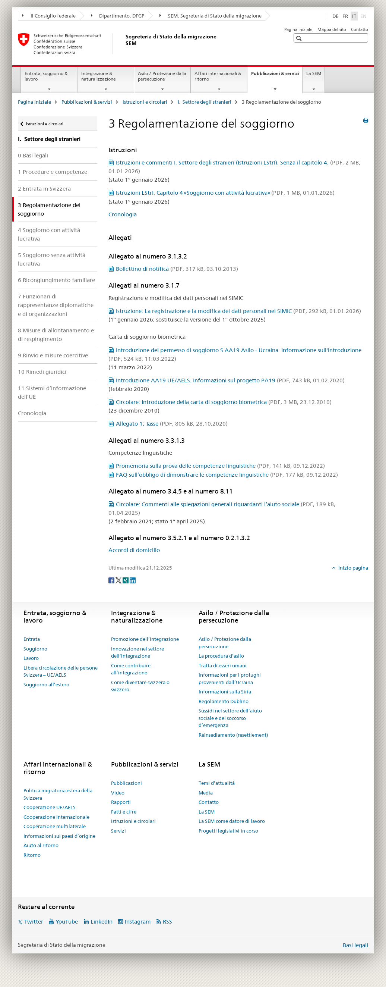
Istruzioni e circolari (145, 102)
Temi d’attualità (217, 783)
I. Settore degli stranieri (204, 102)
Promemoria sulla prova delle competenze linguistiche (220, 465)
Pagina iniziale (298, 29)
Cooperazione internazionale (56, 817)
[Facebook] (112, 580)
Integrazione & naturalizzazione (98, 76)
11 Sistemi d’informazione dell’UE (52, 392)
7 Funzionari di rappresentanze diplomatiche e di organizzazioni (56, 305)
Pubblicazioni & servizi (276, 75)
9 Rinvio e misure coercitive (53, 355)
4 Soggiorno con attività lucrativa (49, 234)
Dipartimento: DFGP (118, 15)
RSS (167, 921)
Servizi (118, 831)
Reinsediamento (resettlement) (233, 735)
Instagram (138, 921)
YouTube (67, 921)
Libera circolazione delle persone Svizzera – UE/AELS (60, 671)
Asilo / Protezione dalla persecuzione (162, 76)
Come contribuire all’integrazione (131, 669)
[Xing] (126, 580)
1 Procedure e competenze (52, 171)
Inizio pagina (352, 568)
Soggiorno (35, 649)
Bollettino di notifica (177, 268)
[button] (300, 38)
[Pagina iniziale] (124, 43)
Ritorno (32, 855)
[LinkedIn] (133, 580)
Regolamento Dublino (224, 701)
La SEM (313, 73)
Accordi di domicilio (134, 550)
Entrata (31, 639)
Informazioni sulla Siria (225, 692)
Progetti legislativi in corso (228, 831)
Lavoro (31, 658)
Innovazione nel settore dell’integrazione (137, 652)
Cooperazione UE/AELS (49, 807)
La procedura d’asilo (221, 656)
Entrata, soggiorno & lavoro (46, 76)
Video (117, 793)
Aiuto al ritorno (40, 845)
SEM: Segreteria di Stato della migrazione (210, 15)
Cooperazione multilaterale (54, 826)
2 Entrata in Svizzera (44, 188)
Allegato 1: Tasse (172, 423)
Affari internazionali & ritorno (217, 76)
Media (206, 793)
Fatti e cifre (123, 812)
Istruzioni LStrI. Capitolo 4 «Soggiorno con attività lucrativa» (225, 192)
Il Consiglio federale (49, 15)
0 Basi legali (33, 155)
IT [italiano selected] (354, 16)
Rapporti (121, 802)
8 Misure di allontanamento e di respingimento (56, 334)
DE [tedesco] (335, 16)
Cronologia (32, 413)
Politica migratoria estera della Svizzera (57, 794)
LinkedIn (102, 921)
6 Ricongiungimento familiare (56, 279)
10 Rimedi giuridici (42, 371)
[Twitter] (119, 580)
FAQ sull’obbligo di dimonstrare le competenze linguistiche (227, 474)
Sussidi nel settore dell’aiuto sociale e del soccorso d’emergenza (230, 718)
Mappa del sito (331, 29)
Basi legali (355, 945)
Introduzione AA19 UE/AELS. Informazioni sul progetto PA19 (230, 380)
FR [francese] (345, 16)
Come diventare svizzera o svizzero (140, 686)
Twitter (33, 921)
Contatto (359, 29)
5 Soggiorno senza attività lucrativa (51, 259)
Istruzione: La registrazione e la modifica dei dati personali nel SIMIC (238, 310)
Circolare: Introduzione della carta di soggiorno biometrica (224, 401)
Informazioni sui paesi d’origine (59, 836)
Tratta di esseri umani (223, 665)
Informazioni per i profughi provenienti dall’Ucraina (230, 678)
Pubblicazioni (126, 783)
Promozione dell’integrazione (145, 639)
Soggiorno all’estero (46, 684)
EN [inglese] (364, 15)
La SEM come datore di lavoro (232, 821)
